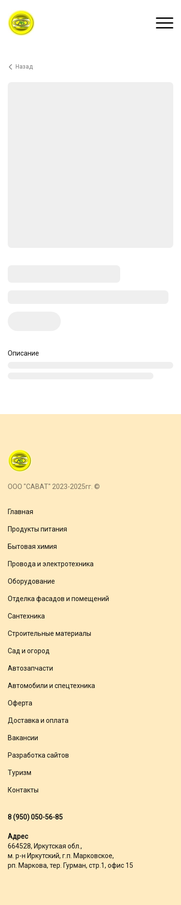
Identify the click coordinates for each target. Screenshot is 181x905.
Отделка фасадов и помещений (58, 599)
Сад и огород (29, 651)
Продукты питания (37, 529)
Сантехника (26, 616)
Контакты (23, 790)
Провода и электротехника (51, 564)
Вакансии (23, 738)
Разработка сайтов (38, 755)
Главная (20, 512)
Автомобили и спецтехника (51, 686)
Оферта (20, 703)
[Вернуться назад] (90, 67)
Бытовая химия (32, 546)
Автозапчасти (30, 668)
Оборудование (31, 581)
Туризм (19, 772)
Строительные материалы (49, 633)
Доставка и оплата (38, 720)
